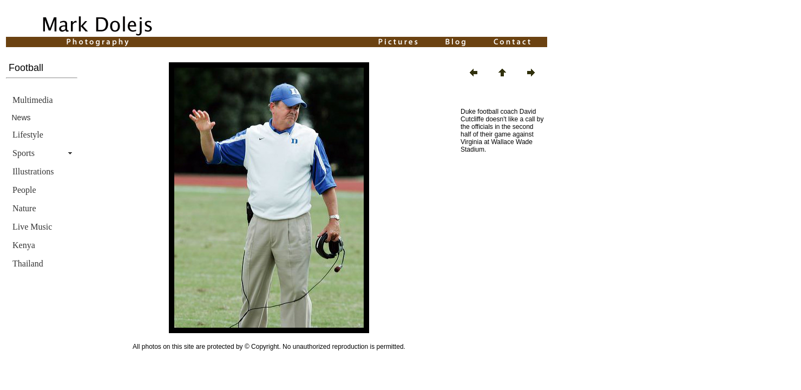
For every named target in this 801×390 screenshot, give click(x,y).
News (21, 117)
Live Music (32, 226)
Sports (23, 153)
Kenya (23, 245)
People (24, 189)
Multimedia (32, 100)
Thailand (27, 263)
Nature (24, 208)
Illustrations (33, 171)
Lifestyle (27, 134)
